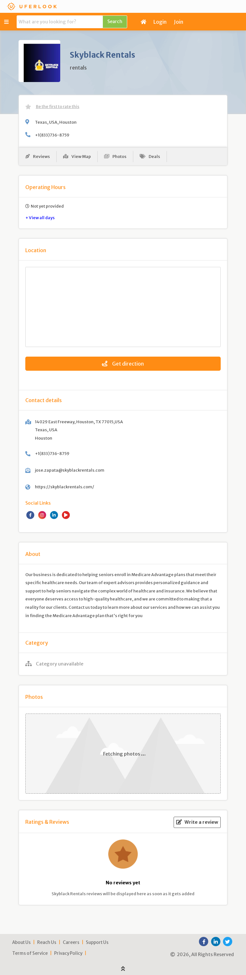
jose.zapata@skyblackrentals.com (69, 470)
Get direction (123, 363)
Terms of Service (30, 953)
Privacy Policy (68, 953)
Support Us (97, 942)
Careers (71, 942)
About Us (21, 942)
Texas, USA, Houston (56, 122)
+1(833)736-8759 (52, 134)
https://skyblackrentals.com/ (64, 486)
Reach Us (46, 942)
